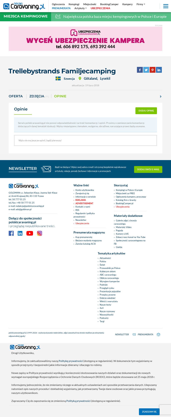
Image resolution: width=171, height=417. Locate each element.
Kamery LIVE (122, 233)
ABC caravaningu (108, 274)
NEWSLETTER (23, 168)
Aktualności (105, 258)
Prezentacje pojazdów (110, 291)
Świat (102, 264)
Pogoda (119, 230)
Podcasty (104, 318)
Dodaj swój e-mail (148, 169)
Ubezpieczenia (82, 223)
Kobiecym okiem (108, 271)
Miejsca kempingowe (26, 16)
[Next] (160, 96)
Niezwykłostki (106, 314)
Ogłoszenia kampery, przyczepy (131, 196)
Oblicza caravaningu (109, 278)
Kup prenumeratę (83, 237)
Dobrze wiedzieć (107, 298)
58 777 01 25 (19, 199)
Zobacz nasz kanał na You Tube (130, 237)
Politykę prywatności (71, 360)
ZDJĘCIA (39, 96)
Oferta (16, 96)
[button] (81, 8)
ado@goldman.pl (23, 209)
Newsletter (80, 220)
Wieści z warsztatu (109, 301)
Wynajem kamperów (110, 281)
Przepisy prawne (108, 294)
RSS (77, 210)
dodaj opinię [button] (146, 110)
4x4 (102, 308)
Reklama (80, 200)
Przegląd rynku (107, 288)
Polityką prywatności (78, 400)
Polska (103, 261)
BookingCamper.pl (124, 203)
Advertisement (84, 203)
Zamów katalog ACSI (85, 243)
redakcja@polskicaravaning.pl (30, 206)
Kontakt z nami (82, 206)
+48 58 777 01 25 (26, 202)
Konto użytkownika (84, 190)
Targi (102, 321)
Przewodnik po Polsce (110, 268)
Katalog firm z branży (126, 200)
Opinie (60, 96)
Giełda (119, 247)
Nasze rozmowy (107, 311)
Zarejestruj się (82, 193)
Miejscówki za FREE (125, 193)
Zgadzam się (149, 411)
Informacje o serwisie (85, 196)
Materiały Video (123, 227)
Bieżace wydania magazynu (88, 240)
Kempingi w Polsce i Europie (129, 190)
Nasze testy (105, 304)
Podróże (104, 284)
